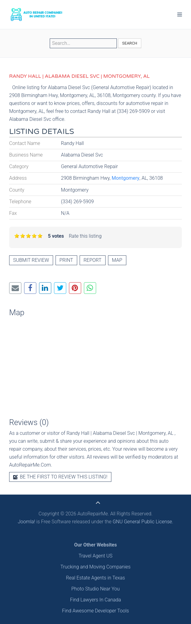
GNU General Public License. (143, 522)
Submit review (31, 260)
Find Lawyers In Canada (95, 600)
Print (66, 260)
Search (129, 43)
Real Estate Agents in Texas (95, 578)
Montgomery (125, 178)
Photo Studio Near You (95, 589)
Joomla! (26, 522)
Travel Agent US (96, 556)
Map (117, 260)
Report (93, 260)
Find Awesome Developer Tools (95, 611)
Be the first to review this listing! (60, 477)
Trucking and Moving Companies (95, 567)
